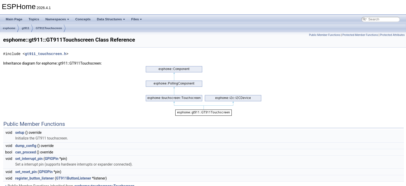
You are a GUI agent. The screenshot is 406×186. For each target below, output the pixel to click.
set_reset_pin (26, 172)
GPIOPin (52, 159)
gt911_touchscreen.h (45, 53)
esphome (9, 28)
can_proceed (25, 152)
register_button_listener (34, 178)
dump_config (26, 146)
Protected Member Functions (360, 35)
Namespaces (57, 19)
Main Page (14, 19)
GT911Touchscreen (49, 28)
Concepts (83, 19)
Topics (33, 19)
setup (19, 132)
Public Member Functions (324, 35)
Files (136, 19)
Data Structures (111, 19)
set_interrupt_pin (29, 159)
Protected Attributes (392, 35)
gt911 (25, 28)
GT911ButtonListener (73, 178)
